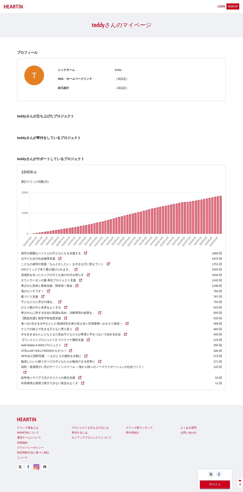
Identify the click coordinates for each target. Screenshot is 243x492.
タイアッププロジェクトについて (91, 437)
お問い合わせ (188, 432)
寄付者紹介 (132, 432)
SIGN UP (233, 6)
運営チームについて (29, 437)
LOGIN (221, 6)
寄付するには (80, 432)
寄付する (215, 484)
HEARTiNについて (28, 432)
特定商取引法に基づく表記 (33, 452)
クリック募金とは (27, 427)
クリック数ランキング (139, 427)
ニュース (22, 457)
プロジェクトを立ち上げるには (90, 427)
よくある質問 (188, 427)
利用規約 (22, 442)
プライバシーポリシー (30, 447)
